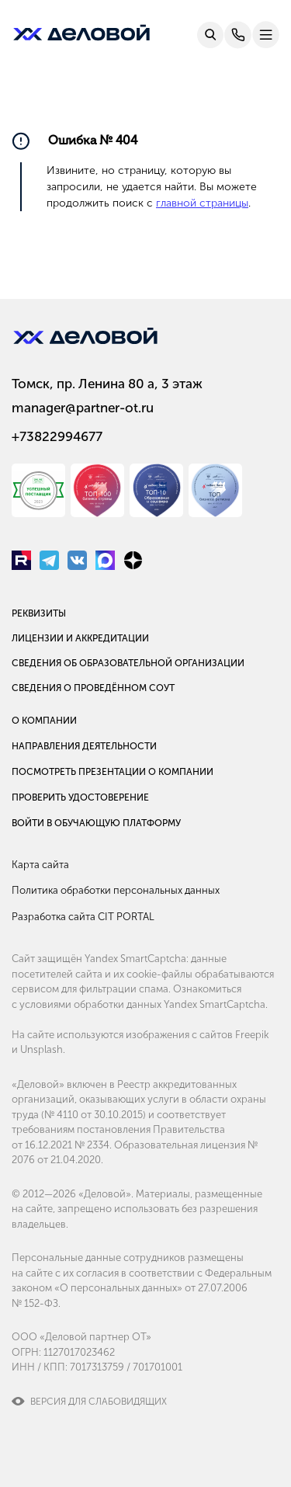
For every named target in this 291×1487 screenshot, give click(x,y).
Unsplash (41, 1049)
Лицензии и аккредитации (80, 638)
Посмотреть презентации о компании (112, 771)
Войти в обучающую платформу (96, 823)
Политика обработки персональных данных (116, 890)
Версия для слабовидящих (98, 1401)
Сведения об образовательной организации (128, 663)
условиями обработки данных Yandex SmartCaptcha (142, 1004)
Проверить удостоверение (80, 797)
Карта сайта (40, 864)
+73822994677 (57, 436)
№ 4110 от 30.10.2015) (95, 1114)
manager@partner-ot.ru (83, 407)
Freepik (251, 1035)
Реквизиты (39, 613)
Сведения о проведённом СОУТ (93, 688)
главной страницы (202, 203)
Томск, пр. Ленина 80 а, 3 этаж (107, 383)
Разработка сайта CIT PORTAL (83, 916)
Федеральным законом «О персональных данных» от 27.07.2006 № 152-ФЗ (142, 1288)
